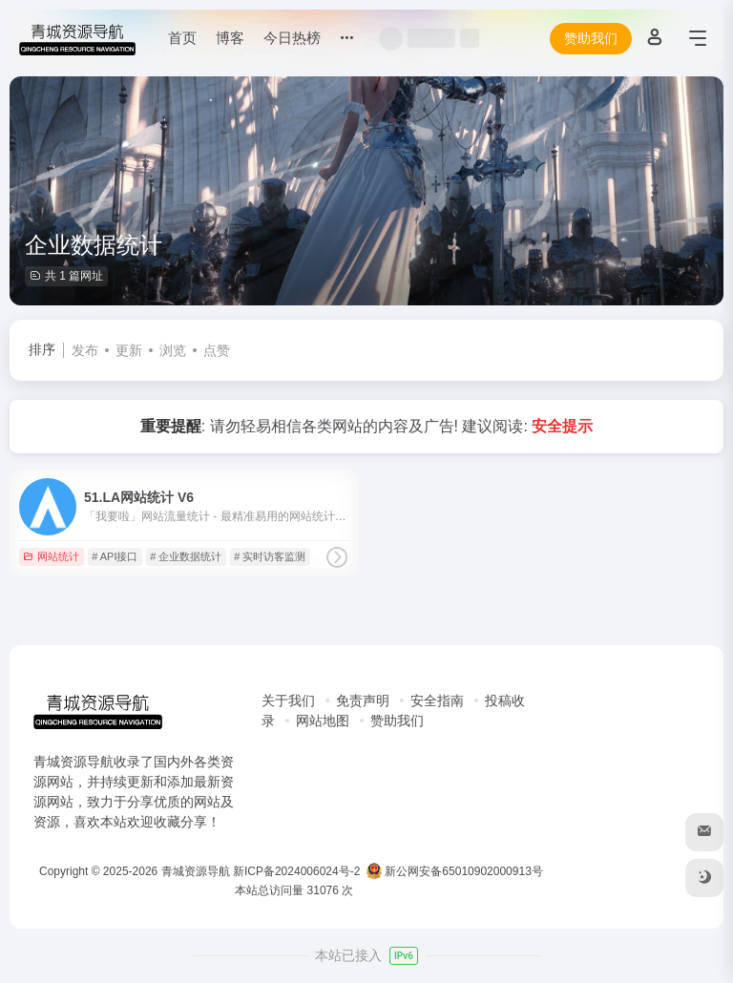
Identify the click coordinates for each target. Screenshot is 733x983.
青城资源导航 (195, 871)
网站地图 (322, 720)
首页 (182, 38)
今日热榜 (292, 38)
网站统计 (51, 556)
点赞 (216, 350)
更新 (128, 350)
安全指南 (437, 700)
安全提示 (562, 426)
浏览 (172, 350)
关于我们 (288, 700)
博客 (230, 38)
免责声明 (362, 700)
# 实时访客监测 (269, 556)
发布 (85, 350)
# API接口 (114, 556)
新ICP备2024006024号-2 (296, 871)
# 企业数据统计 (185, 556)
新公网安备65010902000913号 (456, 871)
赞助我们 (591, 38)
